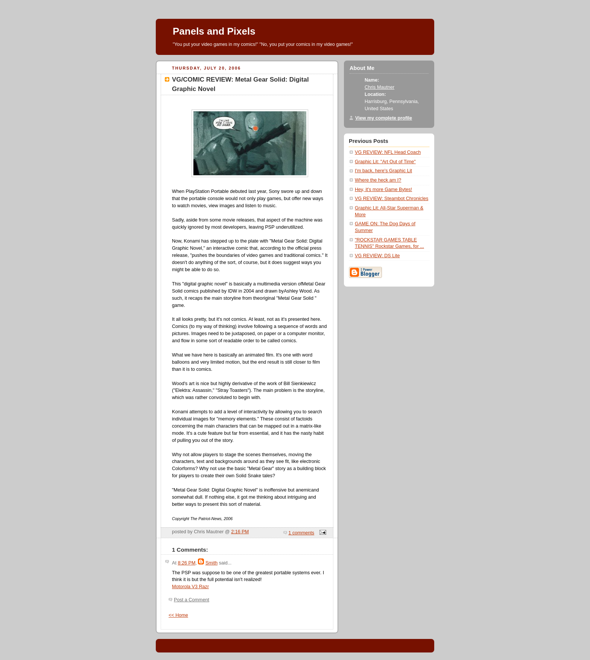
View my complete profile (383, 118)
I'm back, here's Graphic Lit (383, 170)
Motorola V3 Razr (190, 586)
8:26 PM (186, 563)
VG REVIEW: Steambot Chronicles (391, 198)
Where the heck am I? (378, 180)
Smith (211, 563)
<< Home (178, 615)
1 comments (302, 533)
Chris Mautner (379, 87)
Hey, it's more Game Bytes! (383, 189)
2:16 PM (240, 531)
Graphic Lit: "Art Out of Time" (385, 161)
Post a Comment (191, 599)
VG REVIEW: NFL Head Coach (388, 152)
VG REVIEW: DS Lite (377, 255)
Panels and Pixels (214, 31)
